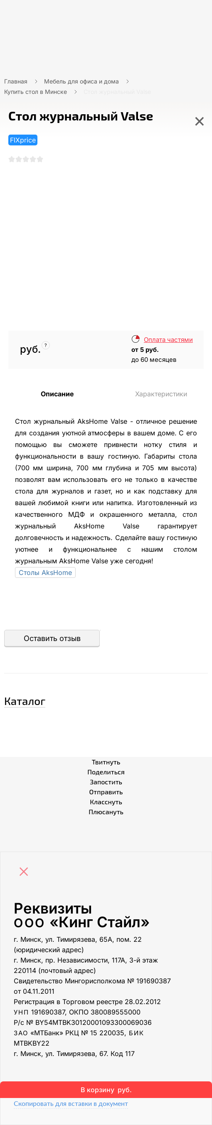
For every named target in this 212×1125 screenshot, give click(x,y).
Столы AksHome (45, 572)
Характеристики (161, 394)
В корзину (106, 1090)
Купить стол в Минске (35, 91)
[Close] (26, 872)
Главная (15, 81)
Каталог (24, 700)
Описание (57, 394)
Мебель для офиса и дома (81, 81)
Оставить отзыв (52, 638)
